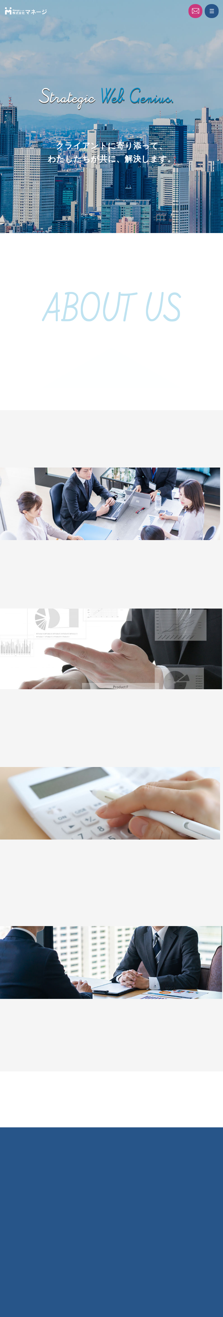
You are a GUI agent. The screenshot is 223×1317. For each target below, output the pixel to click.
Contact (197, 11)
